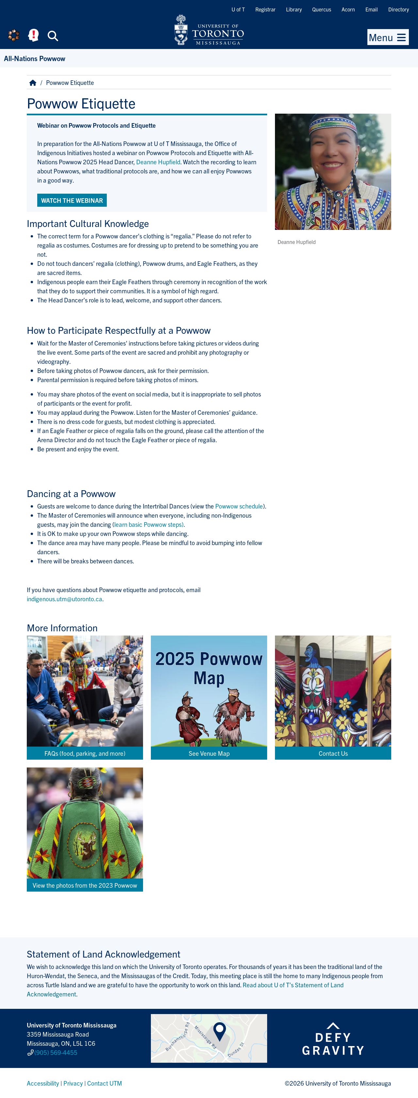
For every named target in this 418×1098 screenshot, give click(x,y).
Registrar (265, 9)
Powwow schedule (239, 506)
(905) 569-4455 (55, 1052)
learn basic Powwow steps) (149, 524)
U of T (238, 9)
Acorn (348, 9)
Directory (398, 9)
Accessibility (43, 1083)
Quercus (321, 9)
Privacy (73, 1083)
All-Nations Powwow (34, 58)
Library (294, 9)
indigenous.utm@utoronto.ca (64, 599)
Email (371, 9)
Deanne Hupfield (158, 162)
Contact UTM (104, 1083)
